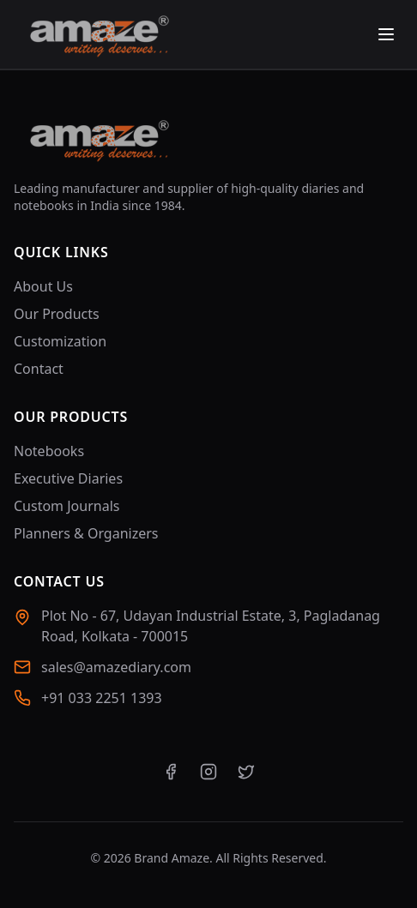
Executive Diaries (68, 478)
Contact (38, 368)
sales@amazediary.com (116, 667)
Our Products (57, 313)
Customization (60, 341)
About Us (43, 286)
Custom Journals (66, 505)
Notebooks (49, 451)
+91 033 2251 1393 (101, 698)
